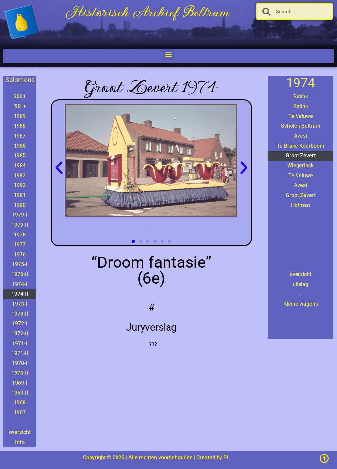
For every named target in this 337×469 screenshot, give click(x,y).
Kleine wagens (300, 304)
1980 (20, 205)
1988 (20, 126)
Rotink (300, 96)
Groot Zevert (301, 155)
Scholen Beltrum (300, 126)
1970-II (20, 373)
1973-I (19, 304)
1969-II (20, 393)
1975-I (19, 264)
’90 (20, 106)
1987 (20, 136)
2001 (20, 96)
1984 (20, 165)
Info (20, 442)
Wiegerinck (300, 165)
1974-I (19, 284)
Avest (300, 136)
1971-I (19, 343)
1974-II (20, 294)
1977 (20, 244)
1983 (20, 175)
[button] (168, 54)
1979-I (19, 215)
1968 (20, 403)
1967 (20, 412)
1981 (20, 195)
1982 (20, 185)
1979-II (20, 225)
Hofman (300, 205)
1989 (20, 116)
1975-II (20, 274)
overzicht (20, 432)
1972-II (20, 333)
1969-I (19, 383)
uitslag (300, 284)
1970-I (19, 363)
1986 (20, 146)
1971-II (20, 353)
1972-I (19, 323)
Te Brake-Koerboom (300, 146)
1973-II (20, 314)
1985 (20, 155)
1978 (20, 235)
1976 (20, 254)
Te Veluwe (300, 116)
